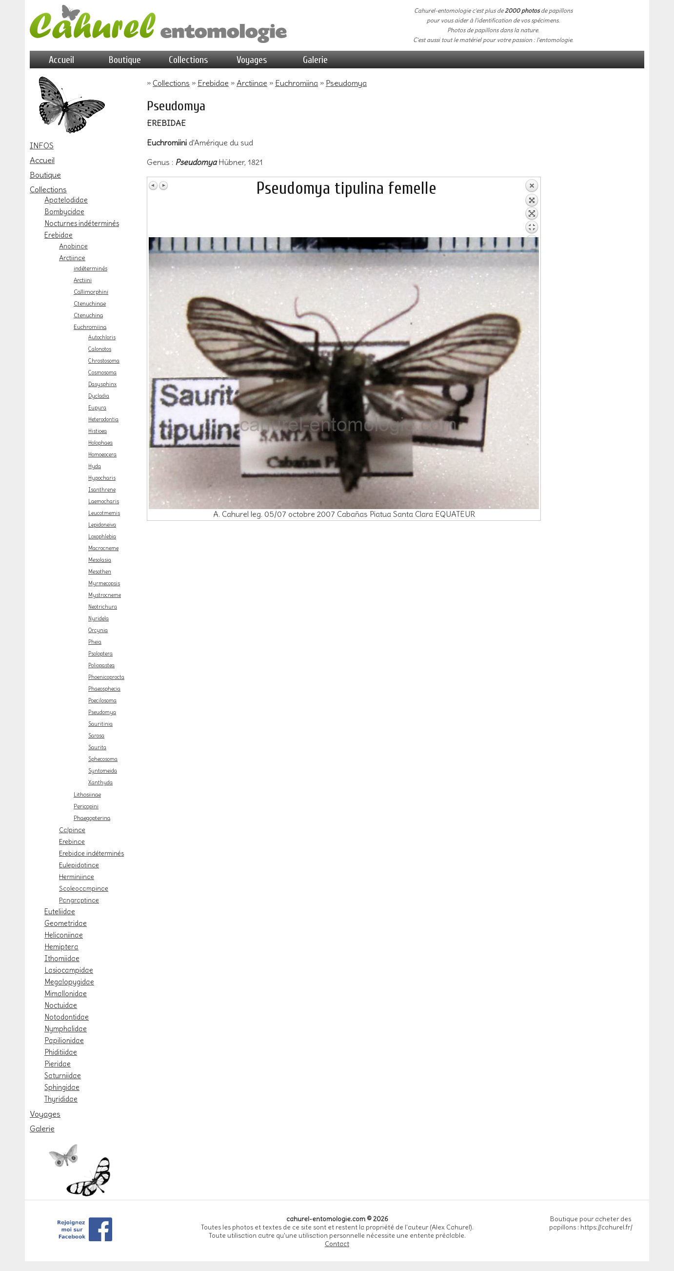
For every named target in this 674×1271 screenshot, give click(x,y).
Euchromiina (90, 327)
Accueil (61, 59)
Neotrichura (102, 607)
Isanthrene (102, 490)
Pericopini (86, 806)
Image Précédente (154, 185)
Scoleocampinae (83, 888)
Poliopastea (101, 665)
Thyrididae (61, 1099)
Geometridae (65, 923)
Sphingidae (61, 1087)
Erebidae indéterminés (91, 853)
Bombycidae (64, 211)
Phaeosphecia (104, 689)
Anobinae (73, 246)
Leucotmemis (104, 513)
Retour (531, 208)
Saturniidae (62, 1075)
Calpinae (72, 830)
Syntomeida (102, 771)
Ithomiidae (61, 958)
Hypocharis (102, 478)
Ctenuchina (88, 315)
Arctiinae (72, 258)
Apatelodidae (66, 200)
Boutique (125, 59)
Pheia (94, 642)
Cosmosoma (102, 372)
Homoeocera (102, 454)
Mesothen (99, 572)
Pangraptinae (79, 900)
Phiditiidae (60, 1052)
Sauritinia (100, 724)
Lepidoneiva (102, 525)
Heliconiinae (63, 935)
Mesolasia (99, 560)
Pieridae (57, 1064)
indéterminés (90, 268)
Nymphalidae (65, 1029)
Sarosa (96, 736)
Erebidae (58, 235)
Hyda (94, 466)
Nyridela (98, 618)
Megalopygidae (69, 982)
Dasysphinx (102, 384)
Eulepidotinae (79, 865)
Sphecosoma (103, 759)
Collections (188, 59)
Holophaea (100, 443)
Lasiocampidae (68, 970)
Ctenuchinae (90, 303)
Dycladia (98, 396)
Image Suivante (163, 185)
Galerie (315, 59)
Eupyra (97, 408)
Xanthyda (100, 782)
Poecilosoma (102, 700)
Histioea (97, 431)
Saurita (97, 747)
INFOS (42, 145)
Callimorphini (91, 291)
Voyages (252, 59)
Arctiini (83, 280)
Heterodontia (103, 419)
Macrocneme (103, 548)
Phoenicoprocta (106, 677)
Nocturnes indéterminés (81, 223)
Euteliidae (59, 911)
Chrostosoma (103, 361)
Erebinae (72, 841)
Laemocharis (103, 501)
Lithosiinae (87, 794)
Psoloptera (100, 654)
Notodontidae (66, 1017)
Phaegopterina (92, 818)
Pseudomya (102, 712)
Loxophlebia (102, 536)
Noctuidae (60, 1005)
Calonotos (99, 349)
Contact (337, 1244)
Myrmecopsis (104, 583)
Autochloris (102, 337)
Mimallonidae (65, 993)
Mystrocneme (104, 595)
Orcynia (98, 630)
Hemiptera (61, 947)
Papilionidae (64, 1040)
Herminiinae (76, 877)
